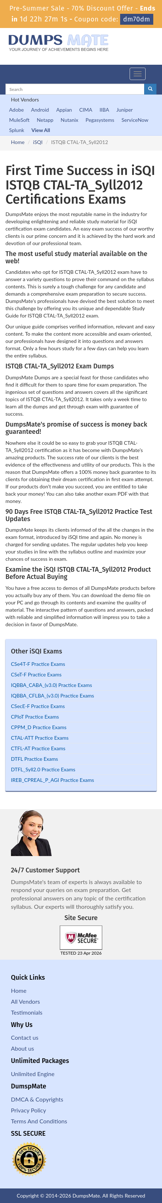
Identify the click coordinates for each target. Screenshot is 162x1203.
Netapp (45, 120)
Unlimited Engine (33, 1073)
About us (22, 1048)
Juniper (124, 110)
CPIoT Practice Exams (35, 717)
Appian (64, 110)
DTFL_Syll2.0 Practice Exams (43, 769)
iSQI (38, 142)
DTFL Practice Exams (34, 759)
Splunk (16, 130)
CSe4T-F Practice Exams (38, 664)
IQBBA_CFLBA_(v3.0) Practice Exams (52, 695)
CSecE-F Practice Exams (38, 706)
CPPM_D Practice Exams (38, 727)
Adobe (16, 110)
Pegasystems (100, 120)
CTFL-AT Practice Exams (38, 748)
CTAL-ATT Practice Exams (39, 738)
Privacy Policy (28, 1110)
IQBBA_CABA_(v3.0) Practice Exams (51, 685)
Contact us (24, 1037)
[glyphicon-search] (150, 89)
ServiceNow (135, 120)
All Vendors (25, 1001)
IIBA (104, 110)
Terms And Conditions (39, 1121)
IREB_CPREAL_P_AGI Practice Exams (52, 780)
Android (40, 110)
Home (17, 142)
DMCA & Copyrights (37, 1099)
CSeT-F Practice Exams (36, 674)
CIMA (85, 110)
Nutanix (70, 120)
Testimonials (26, 1012)
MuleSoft (19, 120)
